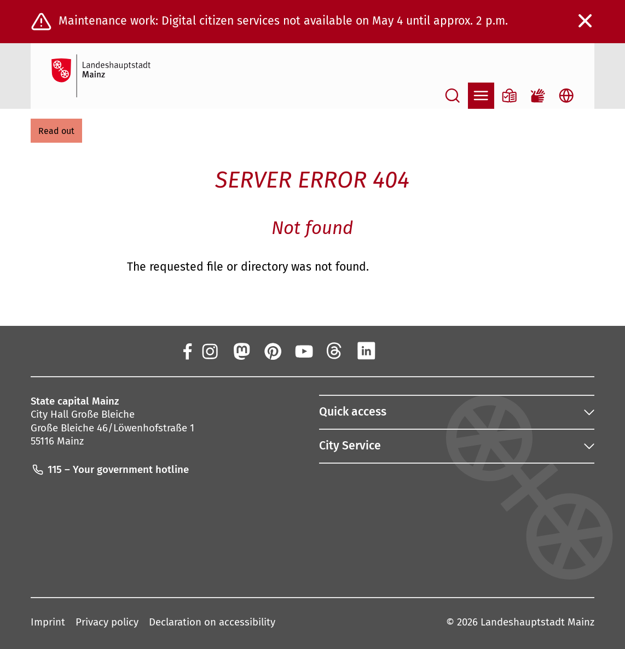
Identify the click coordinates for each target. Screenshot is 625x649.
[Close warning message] (585, 21)
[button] (56, 131)
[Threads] (335, 350)
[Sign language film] (538, 96)
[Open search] (452, 96)
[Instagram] (209, 350)
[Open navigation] (481, 96)
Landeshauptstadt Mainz (537, 622)
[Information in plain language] (509, 96)
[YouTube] (304, 350)
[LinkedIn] (366, 350)
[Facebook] (187, 350)
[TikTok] (429, 350)
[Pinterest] (272, 350)
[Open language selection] (566, 96)
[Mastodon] (241, 350)
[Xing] (397, 350)
